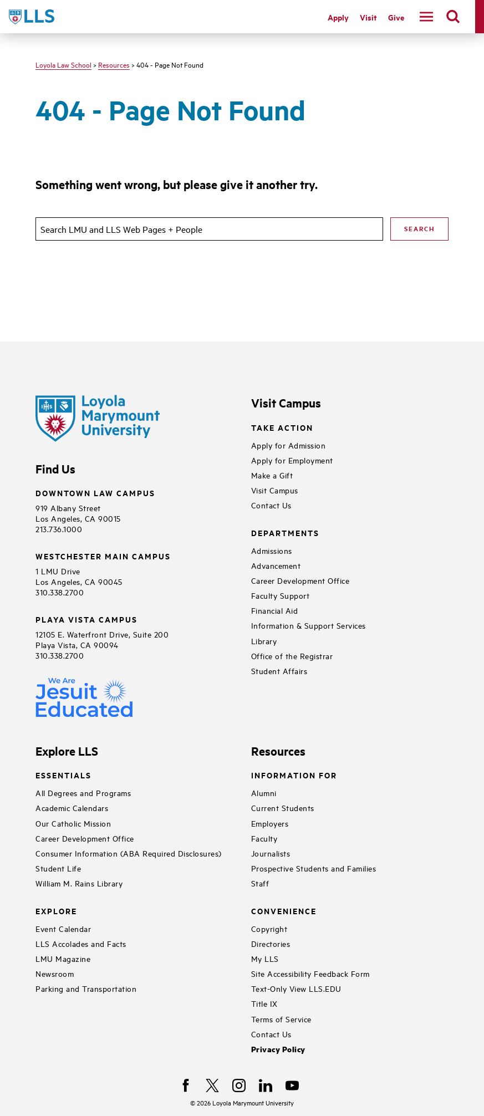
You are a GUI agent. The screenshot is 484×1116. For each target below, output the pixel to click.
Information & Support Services (308, 625)
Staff (260, 883)
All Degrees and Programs (83, 792)
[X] (212, 1085)
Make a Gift (272, 475)
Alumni (264, 792)
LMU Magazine (62, 958)
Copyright (269, 928)
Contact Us (271, 505)
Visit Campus (274, 490)
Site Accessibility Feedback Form (310, 973)
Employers (270, 823)
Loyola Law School (63, 64)
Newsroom (54, 973)
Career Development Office (300, 580)
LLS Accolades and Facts (80, 943)
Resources (114, 64)
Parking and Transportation (85, 988)
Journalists (271, 853)
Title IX (264, 1003)
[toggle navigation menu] (426, 16)
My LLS (265, 958)
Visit (368, 17)
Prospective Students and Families (313, 868)
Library (264, 640)
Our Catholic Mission (73, 823)
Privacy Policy (278, 1049)
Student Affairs (279, 670)
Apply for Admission (288, 445)
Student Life (58, 868)
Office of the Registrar (292, 655)
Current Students (282, 807)
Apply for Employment (292, 460)
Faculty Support (280, 595)
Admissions (271, 550)
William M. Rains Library (79, 883)
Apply (338, 17)
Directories (271, 943)
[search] (453, 16)
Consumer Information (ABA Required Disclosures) (128, 853)
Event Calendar (63, 928)
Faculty (264, 838)
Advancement (276, 565)
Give (396, 17)
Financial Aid (274, 610)
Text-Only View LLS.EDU (296, 988)
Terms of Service (281, 1018)
